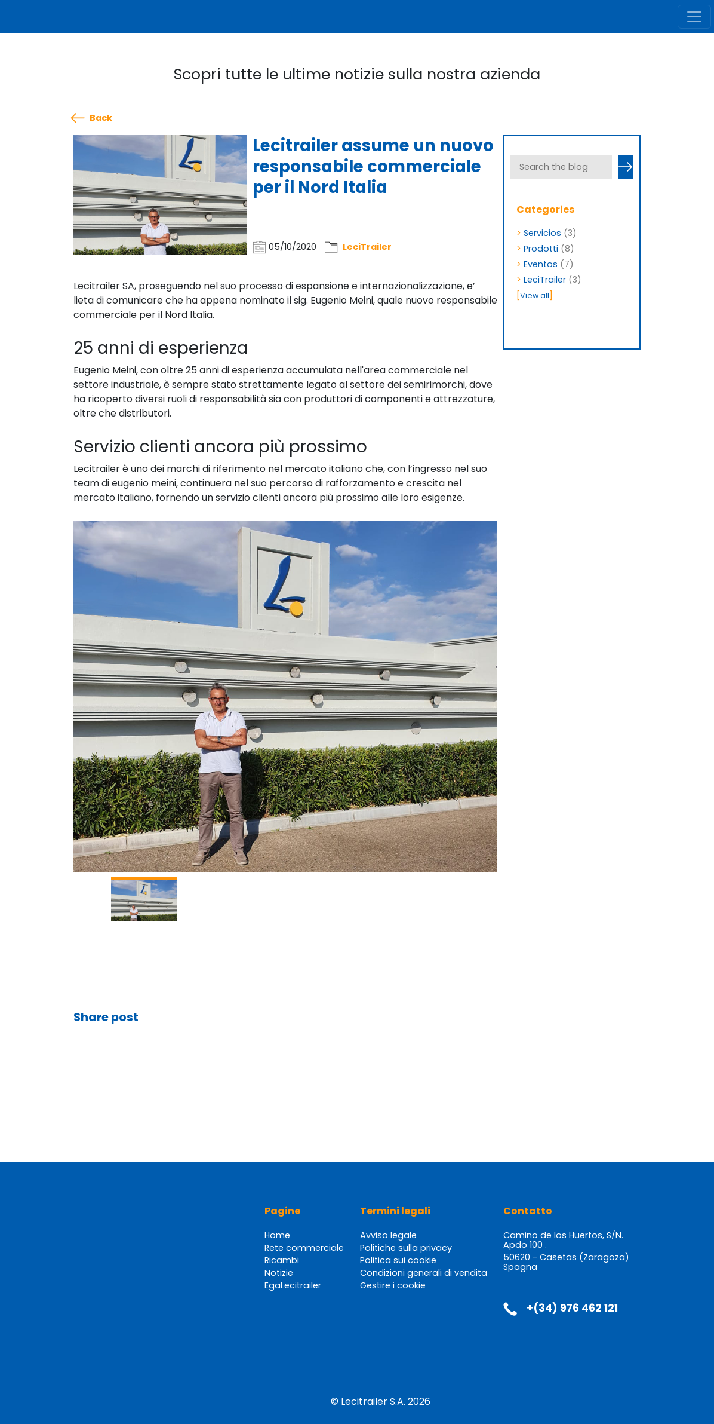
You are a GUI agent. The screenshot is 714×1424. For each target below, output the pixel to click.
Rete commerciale (304, 1248)
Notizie (278, 1273)
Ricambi (281, 1260)
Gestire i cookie (393, 1285)
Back (101, 118)
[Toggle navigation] (694, 17)
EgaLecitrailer (292, 1285)
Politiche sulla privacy (406, 1248)
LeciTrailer (367, 247)
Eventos (541, 264)
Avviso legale (388, 1235)
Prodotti (541, 249)
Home (277, 1235)
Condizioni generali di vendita (423, 1273)
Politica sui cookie (398, 1260)
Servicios (542, 233)
